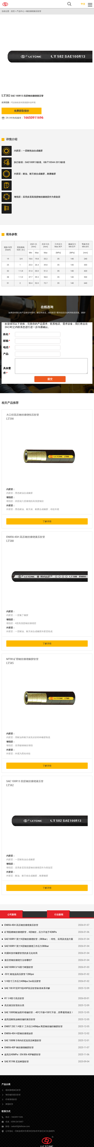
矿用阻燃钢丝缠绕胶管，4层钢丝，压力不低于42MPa (30, 932)
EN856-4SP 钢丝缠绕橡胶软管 (19, 1047)
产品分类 (6, 1084)
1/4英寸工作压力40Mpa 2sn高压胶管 (22, 981)
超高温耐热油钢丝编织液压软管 (19, 1019)
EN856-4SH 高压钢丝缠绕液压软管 (21, 925)
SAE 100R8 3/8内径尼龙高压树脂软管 (22, 1040)
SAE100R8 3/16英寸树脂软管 (18, 967)
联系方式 (6, 1111)
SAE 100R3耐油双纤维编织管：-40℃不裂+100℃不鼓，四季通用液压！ (39, 1012)
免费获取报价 (21, 110)
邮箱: (6, 340)
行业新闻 (58, 914)
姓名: (6, 334)
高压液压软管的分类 (14, 1005)
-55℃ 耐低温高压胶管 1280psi (19, 974)
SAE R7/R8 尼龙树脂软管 (16, 1061)
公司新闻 (11, 914)
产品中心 (20, 11)
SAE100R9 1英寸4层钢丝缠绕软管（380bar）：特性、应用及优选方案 (38, 939)
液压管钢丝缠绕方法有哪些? (18, 960)
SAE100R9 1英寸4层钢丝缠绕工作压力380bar (26, 946)
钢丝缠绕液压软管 (33, 11)
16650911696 (33, 118)
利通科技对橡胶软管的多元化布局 (20, 953)
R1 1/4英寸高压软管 (14, 998)
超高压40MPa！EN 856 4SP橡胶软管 (22, 1054)
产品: (6, 353)
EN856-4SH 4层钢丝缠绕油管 (18, 1033)
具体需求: (7, 369)
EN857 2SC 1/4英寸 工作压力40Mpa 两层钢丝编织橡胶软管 (33, 1026)
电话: (6, 347)
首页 (13, 11)
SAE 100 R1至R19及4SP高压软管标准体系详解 (27, 988)
